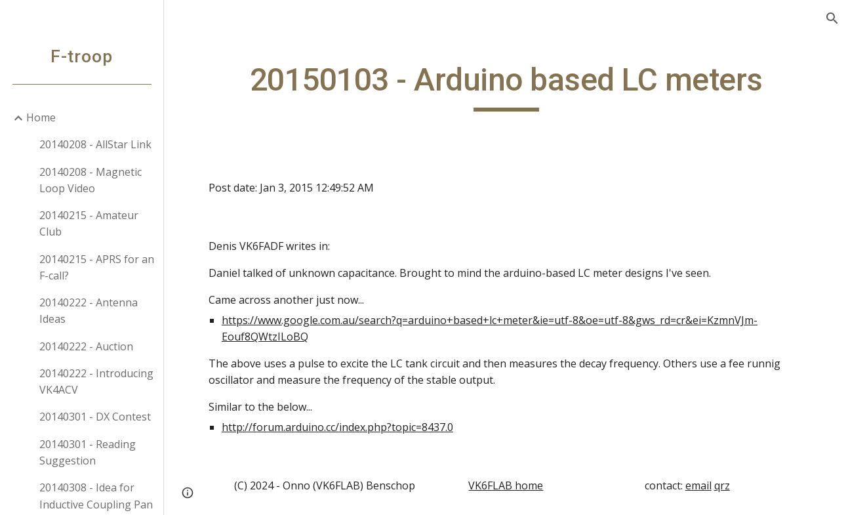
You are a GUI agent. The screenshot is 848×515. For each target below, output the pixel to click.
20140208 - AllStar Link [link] (95, 144)
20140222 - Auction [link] (86, 346)
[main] (506, 86)
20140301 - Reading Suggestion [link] (87, 452)
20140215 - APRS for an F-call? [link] (96, 267)
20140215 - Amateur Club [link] (88, 223)
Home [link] (41, 117)
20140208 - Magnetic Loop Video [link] (90, 180)
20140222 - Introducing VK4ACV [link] (96, 381)
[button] (832, 18)
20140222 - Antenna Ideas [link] (88, 310)
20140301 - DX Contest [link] (95, 416)
